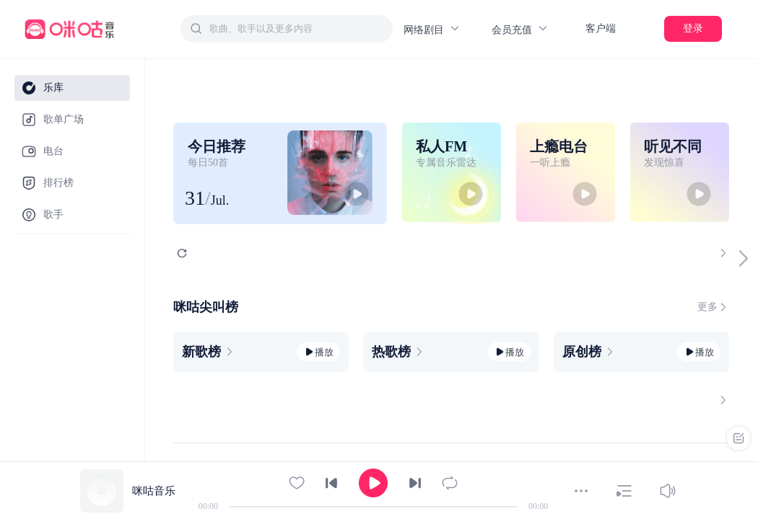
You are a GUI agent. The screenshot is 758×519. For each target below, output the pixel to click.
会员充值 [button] (520, 29)
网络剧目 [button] (432, 29)
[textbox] (296, 29)
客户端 (600, 28)
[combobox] (286, 29)
